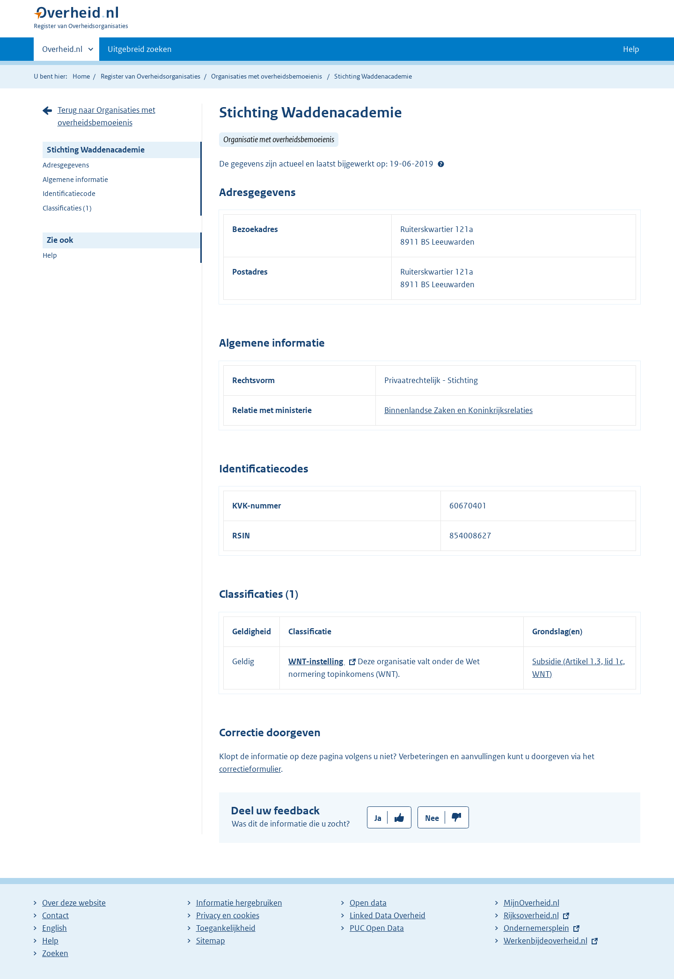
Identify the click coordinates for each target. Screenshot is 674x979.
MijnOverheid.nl (531, 903)
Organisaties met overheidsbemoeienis (266, 76)
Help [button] (631, 49)
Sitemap (210, 940)
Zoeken (55, 953)
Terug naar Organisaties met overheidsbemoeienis (106, 116)
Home (81, 76)
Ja (377, 818)
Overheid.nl (62, 52)
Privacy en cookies (227, 915)
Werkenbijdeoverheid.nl (545, 940)
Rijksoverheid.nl (531, 915)
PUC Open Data (377, 928)
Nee (432, 818)
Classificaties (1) (67, 207)
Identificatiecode (69, 193)
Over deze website (74, 903)
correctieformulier (250, 769)
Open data (368, 903)
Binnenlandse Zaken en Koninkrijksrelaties (458, 410)
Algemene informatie (75, 179)
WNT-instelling (316, 661)
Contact (55, 915)
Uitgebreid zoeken (140, 49)
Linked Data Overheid (387, 915)
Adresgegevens (66, 164)
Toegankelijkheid (226, 928)
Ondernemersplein (536, 928)
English (54, 928)
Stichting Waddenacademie (96, 150)
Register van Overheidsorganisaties (150, 76)
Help (50, 255)
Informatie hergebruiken (239, 903)
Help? (441, 164)
